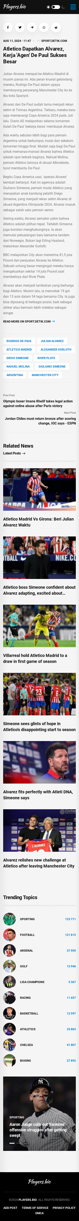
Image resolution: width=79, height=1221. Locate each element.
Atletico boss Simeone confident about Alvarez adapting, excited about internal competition (39, 593)
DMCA (39, 1213)
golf (24, 966)
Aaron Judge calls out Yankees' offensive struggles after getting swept (38, 1130)
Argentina (15, 375)
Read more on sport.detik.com (29, 321)
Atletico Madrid (19, 349)
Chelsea (26, 1045)
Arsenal (26, 950)
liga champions (32, 982)
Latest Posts (14, 453)
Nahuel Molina (18, 366)
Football (27, 935)
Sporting (27, 919)
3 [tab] (26, 1143)
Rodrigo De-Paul (19, 341)
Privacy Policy (64, 1208)
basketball (29, 1013)
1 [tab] (12, 1143)
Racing (25, 997)
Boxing (25, 1060)
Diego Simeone (18, 358)
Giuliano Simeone (52, 366)
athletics (28, 1029)
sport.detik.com (54, 40)
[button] (8, 27)
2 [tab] (19, 1143)
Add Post (10, 1208)
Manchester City (45, 375)
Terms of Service (35, 1208)
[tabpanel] (39, 1114)
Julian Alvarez (52, 341)
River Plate (46, 358)
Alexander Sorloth (56, 349)
